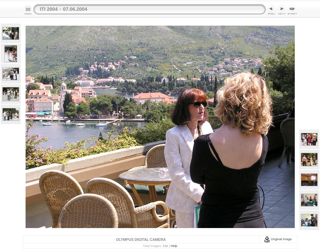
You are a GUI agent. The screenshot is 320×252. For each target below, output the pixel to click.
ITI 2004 (49, 9)
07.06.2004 (75, 9)
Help (174, 246)
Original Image (278, 239)
